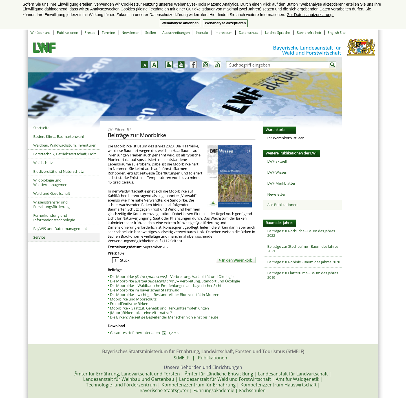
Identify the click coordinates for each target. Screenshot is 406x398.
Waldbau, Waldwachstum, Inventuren (64, 145)
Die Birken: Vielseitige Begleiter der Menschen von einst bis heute (164, 317)
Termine (108, 32)
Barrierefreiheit (309, 32)
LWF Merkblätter (281, 183)
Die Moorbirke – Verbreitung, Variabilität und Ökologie (171, 276)
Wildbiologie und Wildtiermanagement (51, 182)
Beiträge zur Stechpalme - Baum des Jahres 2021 (302, 248)
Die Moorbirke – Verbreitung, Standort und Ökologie (175, 281)
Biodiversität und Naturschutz (58, 171)
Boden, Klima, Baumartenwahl (58, 136)
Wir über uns (40, 32)
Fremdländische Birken (129, 303)
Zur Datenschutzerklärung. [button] (310, 14)
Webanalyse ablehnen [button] (180, 23)
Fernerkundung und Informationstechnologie (54, 217)
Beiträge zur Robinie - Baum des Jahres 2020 (303, 261)
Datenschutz (249, 32)
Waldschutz (43, 162)
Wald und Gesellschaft (51, 193)
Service (39, 237)
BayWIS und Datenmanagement (60, 228)
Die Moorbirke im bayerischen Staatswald (144, 290)
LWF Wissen (277, 172)
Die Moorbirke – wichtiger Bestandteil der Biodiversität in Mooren (164, 294)
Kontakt (202, 32)
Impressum (223, 32)
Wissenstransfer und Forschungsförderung (51, 204)
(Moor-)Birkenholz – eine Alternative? (141, 312)
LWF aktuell (277, 161)
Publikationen (67, 32)
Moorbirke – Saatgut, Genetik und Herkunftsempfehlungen (159, 308)
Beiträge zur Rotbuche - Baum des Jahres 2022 (301, 233)
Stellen (150, 32)
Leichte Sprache (277, 32)
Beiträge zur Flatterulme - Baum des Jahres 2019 (302, 275)
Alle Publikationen (282, 204)
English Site (337, 32)
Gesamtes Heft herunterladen (144, 332)
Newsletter (130, 32)
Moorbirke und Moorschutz (133, 299)
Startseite (41, 127)
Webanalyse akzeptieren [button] (225, 23)
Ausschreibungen (176, 32)
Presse (90, 32)
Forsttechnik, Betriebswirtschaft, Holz (64, 153)
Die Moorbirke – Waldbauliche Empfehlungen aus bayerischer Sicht (166, 285)
